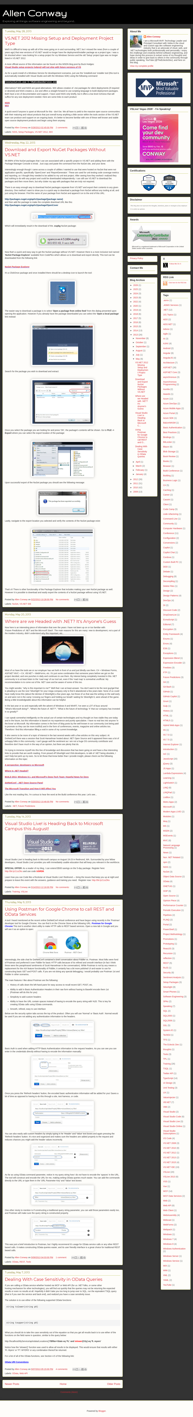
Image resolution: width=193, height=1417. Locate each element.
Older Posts (113, 1384)
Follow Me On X (175, 264)
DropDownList (169, 615)
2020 (136, 306)
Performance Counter (173, 905)
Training (16, 891)
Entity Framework (171, 634)
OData (15, 1262)
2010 (136, 487)
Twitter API (168, 1073)
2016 (136, 322)
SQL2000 (167, 1016)
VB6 (165, 1107)
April (138, 462)
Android (166, 348)
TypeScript (168, 1078)
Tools (28, 1262)
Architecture (168, 362)
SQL (165, 1011)
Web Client (168, 1210)
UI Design (167, 1083)
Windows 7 (168, 1239)
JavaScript (168, 759)
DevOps (167, 600)
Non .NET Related (171, 857)
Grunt (165, 701)
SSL (165, 1025)
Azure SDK (168, 418)
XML (165, 1275)
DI (164, 605)
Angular (166, 353)
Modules (167, 816)
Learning (167, 778)
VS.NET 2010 (169, 1148)
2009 (136, 491)
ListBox (166, 797)
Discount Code (170, 610)
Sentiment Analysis (172, 977)
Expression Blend (171, 658)
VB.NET (167, 1102)
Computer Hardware (172, 528)
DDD (165, 567)
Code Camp (168, 509)
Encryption (168, 629)
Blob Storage (169, 451)
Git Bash (167, 687)
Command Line (170, 519)
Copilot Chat (169, 552)
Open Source (169, 895)
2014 (136, 330)
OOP (165, 891)
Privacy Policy (136, 258)
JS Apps (167, 768)
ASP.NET (167, 367)
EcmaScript (168, 619)
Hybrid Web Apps (171, 725)
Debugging (168, 576)
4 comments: (62, 1369)
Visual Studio (169, 1112)
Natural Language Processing (171, 846)
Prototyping (168, 944)
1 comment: (61, 1257)
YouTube (167, 1285)
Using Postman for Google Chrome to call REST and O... (141, 436)
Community (168, 523)
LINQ (165, 787)
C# (164, 485)
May (138, 359)
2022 (136, 301)
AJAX (165, 343)
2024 (136, 293)
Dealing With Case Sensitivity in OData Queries (53, 1279)
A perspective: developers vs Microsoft (24, 765)
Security (167, 972)
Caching (167, 490)
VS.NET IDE (25, 604)
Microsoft (167, 807)
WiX (7, 105)
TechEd (166, 1035)
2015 (136, 326)
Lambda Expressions (173, 773)
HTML (166, 715)
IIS (164, 730)
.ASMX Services (170, 305)
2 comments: (62, 127)
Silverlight (167, 987)
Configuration (169, 538)
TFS (165, 1040)
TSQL (166, 1068)
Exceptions (168, 653)
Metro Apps (168, 802)
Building (167, 475)
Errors (166, 643)
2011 (136, 483)
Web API (23, 1373)
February (140, 470)
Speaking (167, 1006)
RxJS (165, 968)
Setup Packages (26, 132)
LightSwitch (168, 783)
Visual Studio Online (172, 1126)
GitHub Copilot (170, 696)
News (165, 852)
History (166, 711)
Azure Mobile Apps (172, 408)
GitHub (166, 691)
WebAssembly (170, 1215)
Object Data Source (172, 876)
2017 (136, 318)
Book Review (169, 456)
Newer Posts (12, 1384)
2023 (136, 297)
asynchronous (169, 377)
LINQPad (167, 792)
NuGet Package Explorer (17, 267)
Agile (165, 334)
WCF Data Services (172, 1196)
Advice (166, 329)
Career (166, 495)
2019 (136, 310)
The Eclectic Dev (171, 1044)
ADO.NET (167, 324)
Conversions (169, 543)
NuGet (15, 604)
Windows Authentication (174, 1248)
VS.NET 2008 (169, 1143)
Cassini (166, 499)
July (138, 355)
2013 (136, 334)
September (141, 346)
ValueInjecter (169, 1097)
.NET (14, 806)
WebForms (168, 1224)
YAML (166, 1280)
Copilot (166, 547)
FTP (165, 672)
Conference (168, 533)
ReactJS (167, 948)
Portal (166, 924)
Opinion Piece (169, 900)
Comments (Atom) (69, 1392)
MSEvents (168, 835)
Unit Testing (168, 1088)
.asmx (166, 300)
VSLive (24, 891)
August (139, 350)
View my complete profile (141, 66)
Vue (165, 1186)
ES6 (165, 648)
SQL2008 (167, 1020)
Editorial (167, 624)
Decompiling (169, 581)
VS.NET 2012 (41, 132)
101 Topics (168, 314)
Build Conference (171, 471)
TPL (165, 1059)
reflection (167, 958)
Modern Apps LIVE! (172, 811)
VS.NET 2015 (169, 1162)
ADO (165, 319)
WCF (165, 1191)
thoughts (167, 1049)
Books (166, 461)
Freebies (167, 667)
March (139, 466)
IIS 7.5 (166, 739)
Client (166, 504)
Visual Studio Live (171, 1121)
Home (63, 1384)
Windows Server (171, 1256)
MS (164, 826)
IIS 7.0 (166, 735)
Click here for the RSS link (177, 283)
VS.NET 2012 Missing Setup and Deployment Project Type (141, 368)
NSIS (7, 103)
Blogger (102, 1411)
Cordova (167, 557)
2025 (136, 289)
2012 (136, 479)
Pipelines (167, 915)
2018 (136, 314)
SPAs (165, 1001)
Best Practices (170, 432)
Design (166, 591)
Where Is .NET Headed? (16, 771)
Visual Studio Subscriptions (169, 1132)
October (140, 342)
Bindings (167, 437)
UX (164, 1092)
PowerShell (168, 929)
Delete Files (168, 586)
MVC (165, 840)
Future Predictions (26, 806)
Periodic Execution (172, 910)
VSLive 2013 (169, 1176)
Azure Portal (169, 413)
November (141, 338)
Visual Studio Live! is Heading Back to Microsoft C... (141, 419)
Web (165, 1200)
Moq (165, 821)
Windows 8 (168, 1244)
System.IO (168, 1030)
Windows (167, 1234)
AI (164, 338)
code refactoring (170, 514)
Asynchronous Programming (170, 383)
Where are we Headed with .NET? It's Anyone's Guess (60, 621)
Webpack (167, 1229)
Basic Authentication (172, 427)
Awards (166, 394)
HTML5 (166, 720)
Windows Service (171, 1261)
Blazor (166, 447)
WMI (165, 1270)
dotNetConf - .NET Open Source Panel (24, 783)
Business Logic (170, 480)
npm (165, 862)
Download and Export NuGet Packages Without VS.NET (141, 385)
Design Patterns (170, 595)
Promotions (168, 939)
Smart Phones (170, 992)
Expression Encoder (172, 663)
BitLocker (167, 442)
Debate (166, 571)
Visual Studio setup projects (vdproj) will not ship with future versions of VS (43, 67)
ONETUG (167, 886)
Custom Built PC (171, 562)
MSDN (166, 831)
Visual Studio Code (172, 1116)
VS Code (167, 1138)
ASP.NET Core (170, 372)
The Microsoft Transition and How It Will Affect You (30, 788)
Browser (167, 466)
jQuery (166, 763)
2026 (136, 285)
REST (22, 1262)
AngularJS (168, 358)
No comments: (63, 599)
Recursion (168, 953)
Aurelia (166, 389)
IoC (164, 754)
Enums (166, 639)
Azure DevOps (170, 403)
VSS (165, 1181)
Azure (166, 399)
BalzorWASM (169, 423)
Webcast (167, 1220)
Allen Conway (34, 13)
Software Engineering (173, 996)
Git (164, 682)
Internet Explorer (171, 744)
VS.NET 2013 (169, 1157)
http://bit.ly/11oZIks (14, 871)
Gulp (165, 706)
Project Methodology (172, 934)
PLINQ (166, 919)
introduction (168, 749)
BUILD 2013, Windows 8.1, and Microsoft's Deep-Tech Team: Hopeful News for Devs (47, 777)
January (140, 474)
